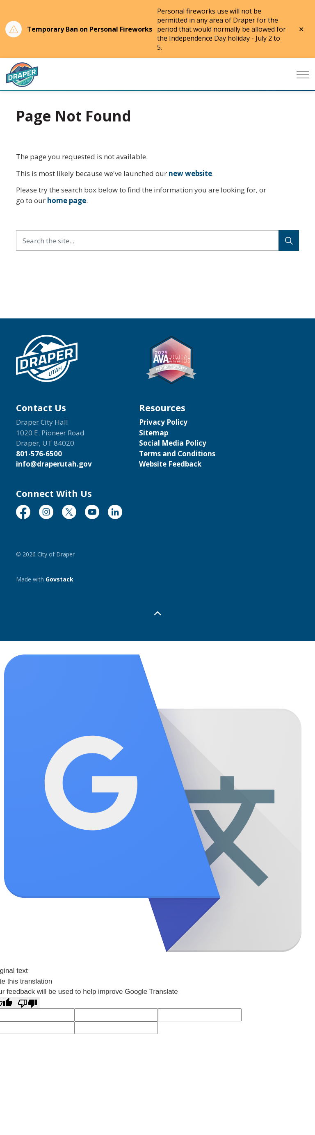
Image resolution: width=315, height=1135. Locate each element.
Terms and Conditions (177, 453)
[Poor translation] (27, 1003)
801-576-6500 (39, 453)
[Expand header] (302, 74)
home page (66, 200)
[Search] (288, 240)
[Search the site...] (157, 240)
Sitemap (153, 432)
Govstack (59, 579)
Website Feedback (170, 464)
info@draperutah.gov (54, 464)
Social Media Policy (172, 443)
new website (190, 173)
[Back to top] (157, 613)
